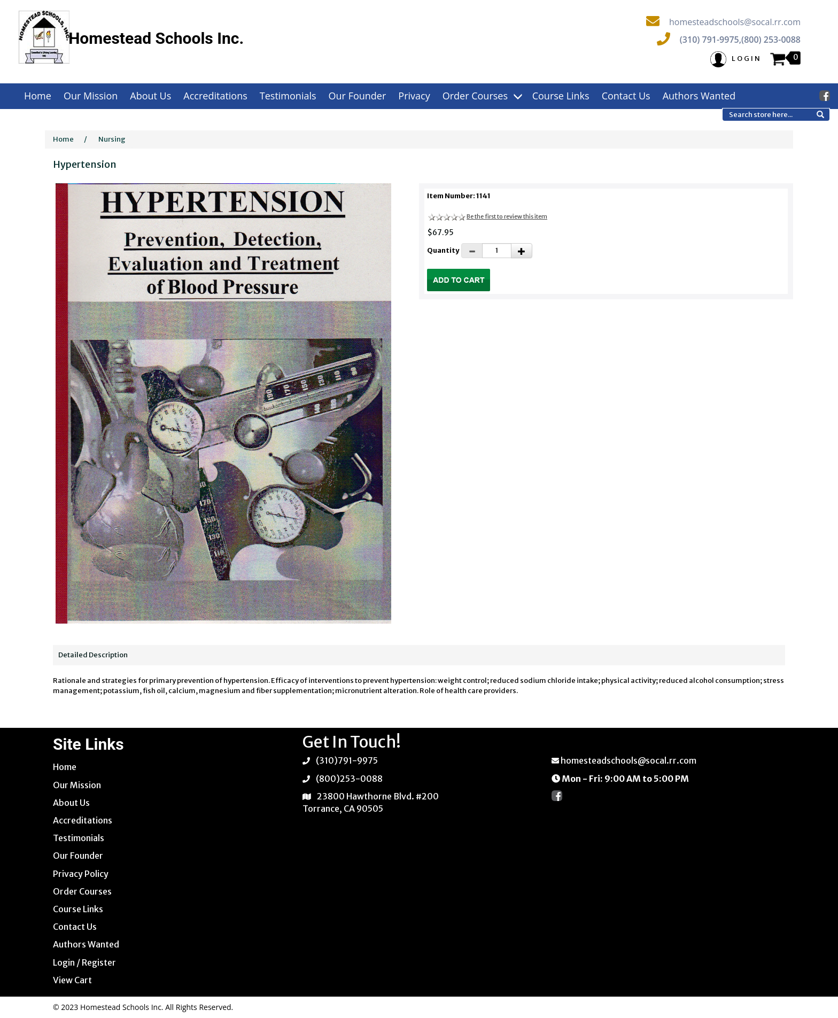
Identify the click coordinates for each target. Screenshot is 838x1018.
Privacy (414, 95)
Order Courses (481, 95)
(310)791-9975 (347, 760)
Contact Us (626, 95)
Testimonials (288, 95)
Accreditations (215, 95)
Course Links (560, 95)
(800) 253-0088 (771, 39)
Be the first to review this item (507, 216)
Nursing (112, 139)
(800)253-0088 (349, 778)
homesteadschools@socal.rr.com (735, 22)
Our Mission (91, 95)
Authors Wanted (699, 95)
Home (37, 95)
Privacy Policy (80, 873)
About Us (150, 95)
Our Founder (357, 95)
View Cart (72, 980)
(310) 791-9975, (710, 39)
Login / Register (84, 962)
